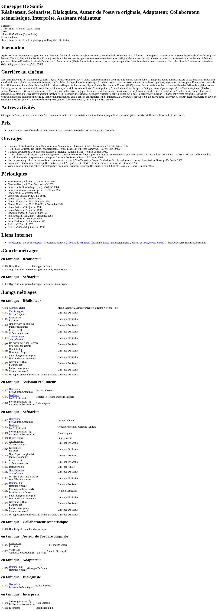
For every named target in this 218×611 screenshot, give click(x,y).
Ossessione (14, 389)
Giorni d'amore (16, 336)
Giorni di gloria (17, 307)
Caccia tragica (16, 311)
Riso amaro (15, 317)
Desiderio (14, 395)
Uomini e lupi (16, 349)
